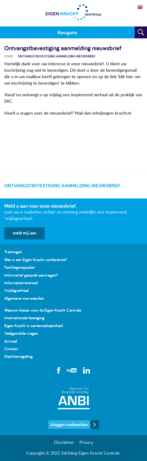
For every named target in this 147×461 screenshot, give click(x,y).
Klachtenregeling (18, 356)
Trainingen (13, 251)
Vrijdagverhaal (16, 290)
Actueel (10, 341)
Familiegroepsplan (19, 267)
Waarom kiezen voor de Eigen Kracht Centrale (42, 310)
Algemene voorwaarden (24, 298)
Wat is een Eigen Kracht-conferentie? (35, 259)
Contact (11, 348)
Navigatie (67, 32)
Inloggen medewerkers (69, 424)
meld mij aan (24, 233)
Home (8, 56)
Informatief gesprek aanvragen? (31, 275)
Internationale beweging (24, 317)
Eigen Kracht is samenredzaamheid (33, 325)
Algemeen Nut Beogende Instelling (74, 398)
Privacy (86, 443)
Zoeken (141, 32)
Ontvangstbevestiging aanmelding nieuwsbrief (57, 56)
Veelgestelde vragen (21, 333)
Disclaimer (64, 443)
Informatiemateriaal (21, 282)
